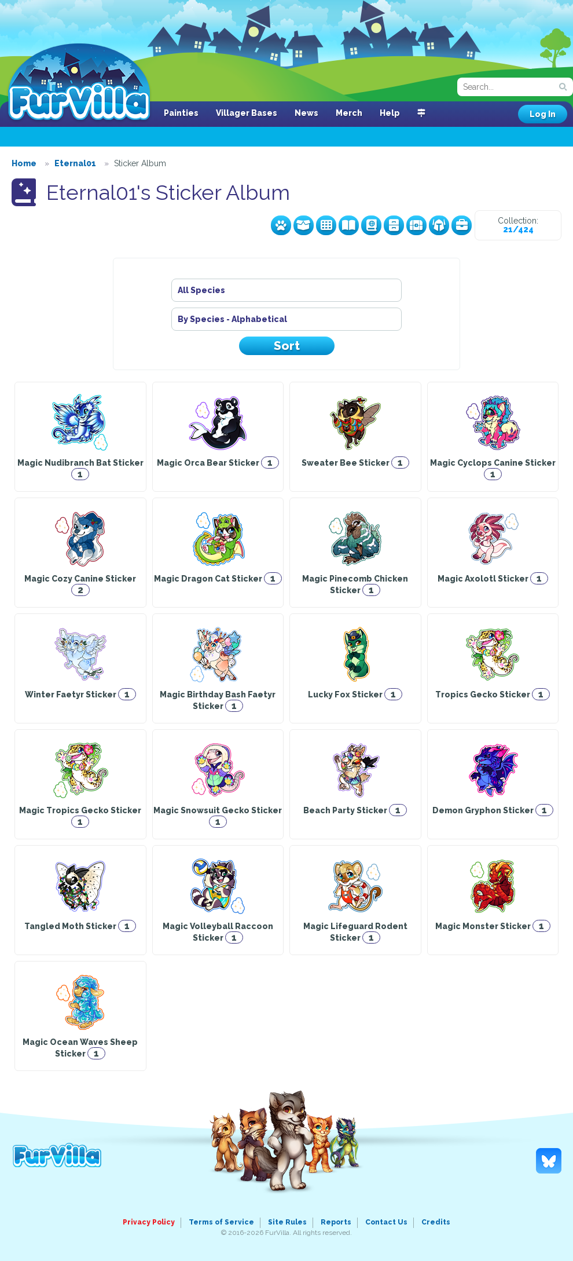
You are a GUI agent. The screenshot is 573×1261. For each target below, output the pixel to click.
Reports (336, 1222)
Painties (181, 113)
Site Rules (287, 1222)
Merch (349, 113)
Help (390, 113)
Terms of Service (221, 1222)
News (306, 113)
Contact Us (386, 1222)
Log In (543, 114)
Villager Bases (246, 113)
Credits (435, 1222)
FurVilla (79, 82)
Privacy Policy (149, 1222)
